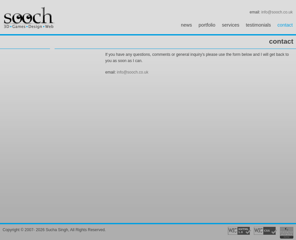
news (186, 25)
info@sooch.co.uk (277, 12)
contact (285, 25)
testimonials (258, 25)
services (230, 25)
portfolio (207, 25)
